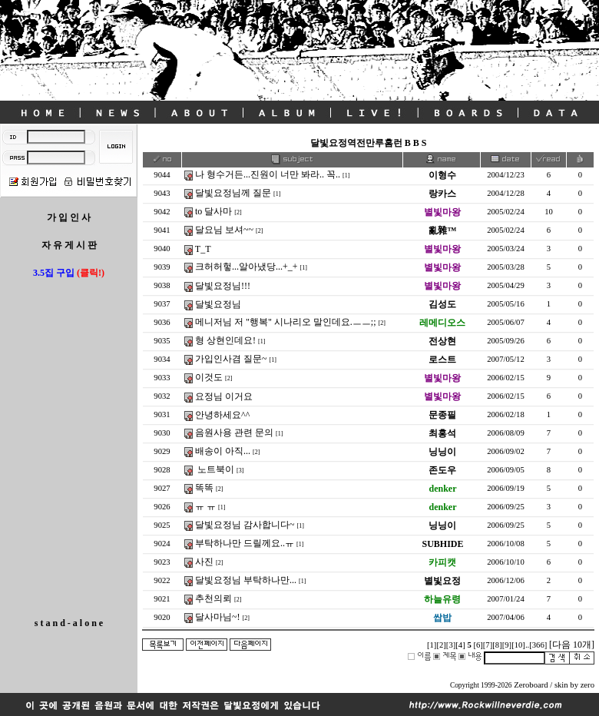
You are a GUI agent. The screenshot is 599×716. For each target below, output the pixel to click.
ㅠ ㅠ (205, 506)
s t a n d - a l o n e (69, 623)
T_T (203, 249)
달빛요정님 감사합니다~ (245, 524)
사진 (204, 561)
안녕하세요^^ (222, 414)
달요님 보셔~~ (224, 229)
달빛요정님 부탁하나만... (245, 580)
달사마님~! (217, 617)
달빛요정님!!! (222, 285)
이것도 (209, 377)
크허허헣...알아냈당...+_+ (246, 266)
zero (587, 685)
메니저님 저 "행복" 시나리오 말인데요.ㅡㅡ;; (285, 322)
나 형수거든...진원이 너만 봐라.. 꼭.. (267, 174)
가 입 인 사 (69, 217)
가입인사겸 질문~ (231, 358)
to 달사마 (213, 211)
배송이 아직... (222, 451)
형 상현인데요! (225, 340)
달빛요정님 (218, 304)
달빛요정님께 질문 (233, 192)
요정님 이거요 (224, 396)
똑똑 (204, 487)
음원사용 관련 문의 (234, 432)
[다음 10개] (571, 644)
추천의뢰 (213, 598)
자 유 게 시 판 (69, 245)
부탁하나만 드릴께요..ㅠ (244, 543)
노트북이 (214, 469)
